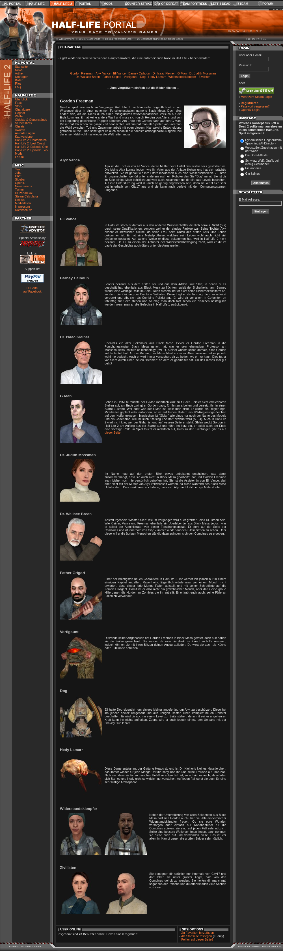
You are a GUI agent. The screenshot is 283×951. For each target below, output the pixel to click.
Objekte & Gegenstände (31, 119)
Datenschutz (23, 210)
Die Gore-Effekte (256, 155)
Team (18, 169)
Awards (20, 129)
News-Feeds (23, 186)
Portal (85, 3)
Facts (18, 102)
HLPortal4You (24, 193)
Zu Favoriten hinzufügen (197, 932)
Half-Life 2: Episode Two (31, 150)
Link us (20, 199)
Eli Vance (119, 73)
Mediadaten (23, 203)
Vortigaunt (130, 76)
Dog (143, 76)
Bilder (19, 80)
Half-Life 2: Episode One (31, 146)
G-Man (182, 73)
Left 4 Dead (220, 3)
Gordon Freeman (81, 73)
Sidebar (20, 179)
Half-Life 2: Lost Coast (30, 143)
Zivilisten (204, 76)
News (19, 70)
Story (18, 106)
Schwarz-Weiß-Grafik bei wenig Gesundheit (261, 162)
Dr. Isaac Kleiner (164, 73)
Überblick (21, 99)
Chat (18, 176)
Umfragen (21, 76)
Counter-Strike (138, 3)
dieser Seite (112, 432)
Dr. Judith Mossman (202, 73)
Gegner (20, 113)
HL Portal (12, 3)
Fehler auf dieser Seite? (197, 939)
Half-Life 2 (63, 3)
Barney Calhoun (139, 73)
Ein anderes (253, 168)
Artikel (19, 73)
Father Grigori (112, 76)
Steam (242, 3)
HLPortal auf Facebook (32, 289)
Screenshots (23, 123)
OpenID (20, 183)
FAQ (18, 87)
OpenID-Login (250, 109)
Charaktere (22, 109)
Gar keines (252, 173)
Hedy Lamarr (157, 76)
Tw (253, 39)
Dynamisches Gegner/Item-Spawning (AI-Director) (263, 141)
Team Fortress (194, 3)
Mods (108, 3)
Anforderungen (25, 133)
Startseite (21, 66)
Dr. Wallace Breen (88, 76)
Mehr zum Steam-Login (256, 96)
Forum (267, 3)
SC (265, 39)
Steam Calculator (26, 196)
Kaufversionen (24, 136)
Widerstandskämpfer (182, 76)
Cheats (20, 126)
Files (18, 83)
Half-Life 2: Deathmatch (31, 140)
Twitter (19, 189)
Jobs (18, 172)
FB (248, 39)
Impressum (22, 206)
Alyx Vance (103, 73)
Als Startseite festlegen (196, 936)
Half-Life (37, 3)
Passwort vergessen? (255, 106)
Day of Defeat (166, 3)
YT (259, 39)
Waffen (19, 116)
